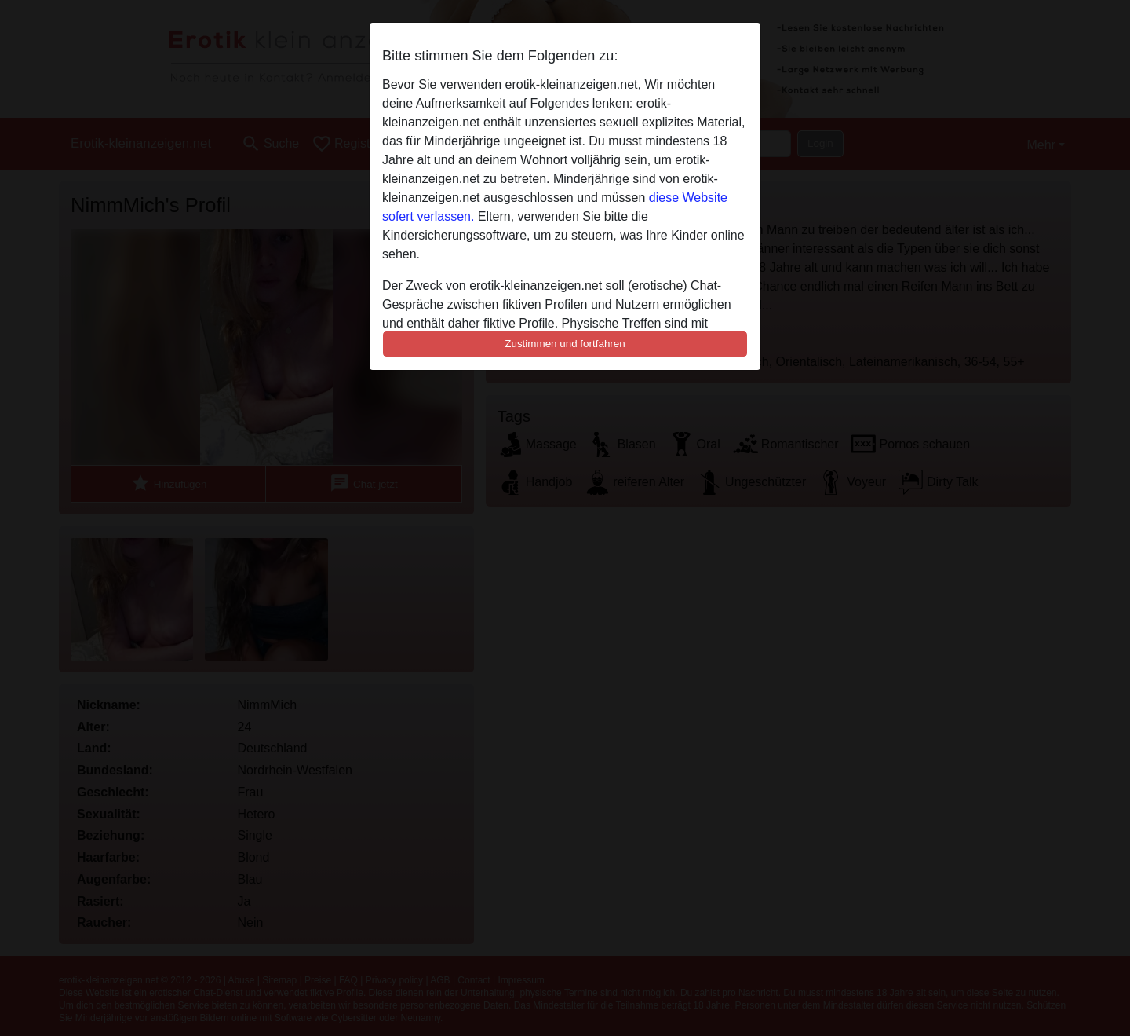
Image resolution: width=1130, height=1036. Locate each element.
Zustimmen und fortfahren (565, 344)
